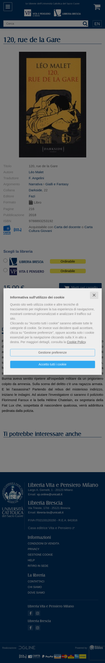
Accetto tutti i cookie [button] (52, 364)
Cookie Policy (76, 342)
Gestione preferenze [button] (52, 352)
